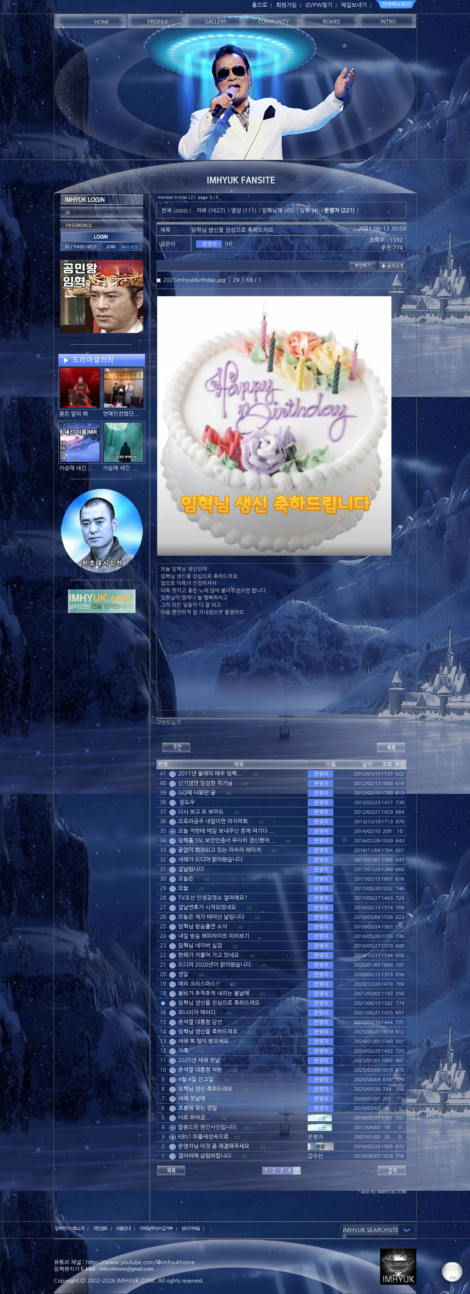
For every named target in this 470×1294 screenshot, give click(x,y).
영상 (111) (243, 210)
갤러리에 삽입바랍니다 (204, 1155)
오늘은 (186, 878)
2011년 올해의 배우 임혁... (210, 773)
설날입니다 (191, 869)
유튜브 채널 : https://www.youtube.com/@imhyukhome (124, 1262)
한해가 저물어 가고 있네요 (208, 955)
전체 (167, 210)
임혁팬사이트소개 (69, 1228)
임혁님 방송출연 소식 (202, 926)
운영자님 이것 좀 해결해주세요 (213, 1146)
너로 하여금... (194, 1117)
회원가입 (286, 5)
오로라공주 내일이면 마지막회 (213, 821)
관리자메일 (190, 1228)
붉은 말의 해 (73, 413)
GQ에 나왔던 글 (197, 792)
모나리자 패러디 (197, 1012)
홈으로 (259, 5)
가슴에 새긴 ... (76, 468)
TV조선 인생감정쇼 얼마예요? (212, 897)
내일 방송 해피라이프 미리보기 (213, 936)
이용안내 (123, 1228)
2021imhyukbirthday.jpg (194, 280)
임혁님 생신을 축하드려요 (208, 1031)
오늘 (183, 888)
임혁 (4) (309, 210)
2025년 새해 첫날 (199, 1060)
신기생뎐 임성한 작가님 (205, 783)
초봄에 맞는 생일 (197, 1108)
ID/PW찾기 (319, 5)
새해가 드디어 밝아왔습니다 (210, 859)
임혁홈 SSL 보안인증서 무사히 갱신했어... (226, 840)
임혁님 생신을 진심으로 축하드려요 (219, 1003)
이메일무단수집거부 (156, 1228)
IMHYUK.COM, (136, 1280)
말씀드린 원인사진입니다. (208, 1127)
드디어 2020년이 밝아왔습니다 (214, 964)
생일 (183, 974)
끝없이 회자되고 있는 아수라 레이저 (219, 850)
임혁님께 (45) (278, 210)
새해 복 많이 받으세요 (203, 1041)
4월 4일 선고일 (195, 1079)
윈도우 (186, 802)
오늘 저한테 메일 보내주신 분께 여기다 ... (226, 831)
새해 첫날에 (191, 1098)
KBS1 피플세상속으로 (203, 1136)
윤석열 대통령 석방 (200, 1069)
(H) (228, 243)
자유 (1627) (210, 210)
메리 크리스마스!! (199, 983)
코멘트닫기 (168, 722)
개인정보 (100, 1228)
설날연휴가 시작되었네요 (207, 907)
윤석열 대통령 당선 (200, 1022)
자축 (183, 1050)
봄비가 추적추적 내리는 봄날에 (213, 993)
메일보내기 (354, 5)
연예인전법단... (121, 413)
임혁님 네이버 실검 (200, 945)
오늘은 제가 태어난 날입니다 (211, 917)
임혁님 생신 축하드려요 (205, 1089)
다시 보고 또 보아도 (201, 811)
